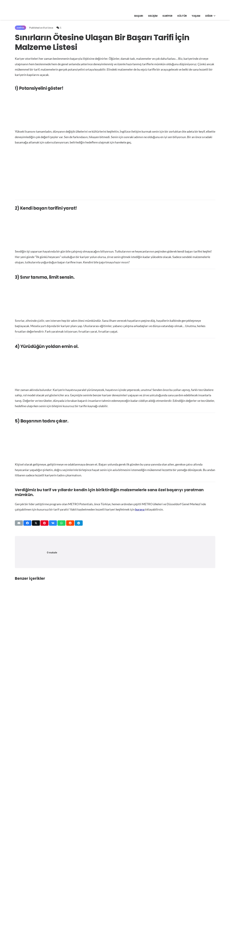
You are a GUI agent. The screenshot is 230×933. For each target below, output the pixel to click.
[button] (213, 16)
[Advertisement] (115, 172)
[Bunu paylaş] (27, 523)
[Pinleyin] (44, 523)
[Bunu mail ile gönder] (19, 523)
